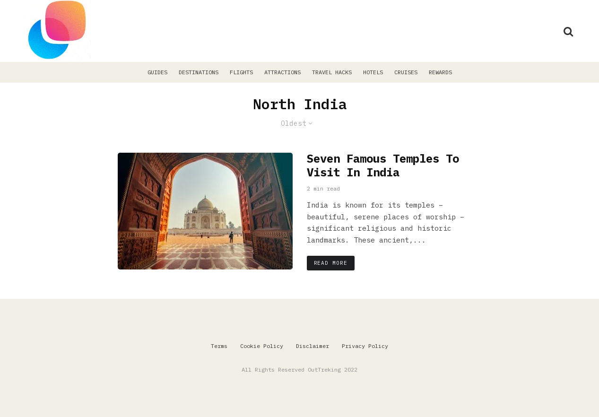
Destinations (198, 72)
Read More (331, 263)
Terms (219, 345)
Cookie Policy (261, 345)
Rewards (440, 72)
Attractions (282, 72)
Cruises (405, 72)
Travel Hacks (332, 72)
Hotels (373, 72)
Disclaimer (312, 345)
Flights (241, 72)
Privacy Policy (365, 345)
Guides (157, 72)
